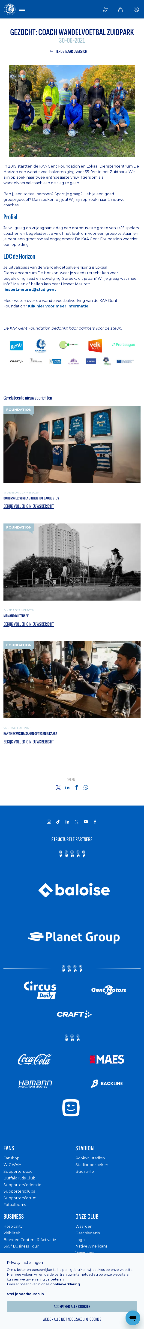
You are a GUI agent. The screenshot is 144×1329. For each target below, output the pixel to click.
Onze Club (87, 1216)
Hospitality (13, 1226)
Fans (8, 1148)
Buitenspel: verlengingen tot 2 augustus (31, 498)
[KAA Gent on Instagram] (49, 821)
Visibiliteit (11, 1233)
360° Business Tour (21, 1246)
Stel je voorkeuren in (25, 1294)
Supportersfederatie (22, 1185)
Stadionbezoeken (91, 1165)
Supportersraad (18, 1171)
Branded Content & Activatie (29, 1240)
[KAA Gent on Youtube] (86, 821)
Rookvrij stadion (90, 1158)
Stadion (84, 1148)
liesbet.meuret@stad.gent (29, 289)
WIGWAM (12, 1165)
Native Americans (91, 1246)
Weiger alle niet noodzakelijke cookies (72, 1319)
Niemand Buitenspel (16, 615)
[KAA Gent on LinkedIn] (67, 821)
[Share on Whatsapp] (85, 787)
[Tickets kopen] (105, 9)
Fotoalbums (14, 1205)
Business (13, 1216)
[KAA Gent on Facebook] (95, 821)
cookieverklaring (65, 1284)
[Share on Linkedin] (67, 787)
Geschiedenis (87, 1233)
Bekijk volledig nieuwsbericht (28, 506)
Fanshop (11, 1158)
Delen (71, 779)
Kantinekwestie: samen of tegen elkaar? (30, 733)
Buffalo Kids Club (19, 1178)
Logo (80, 1240)
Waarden (84, 1226)
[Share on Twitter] (58, 787)
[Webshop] (120, 9)
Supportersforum (19, 1198)
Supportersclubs (19, 1191)
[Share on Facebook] (76, 787)
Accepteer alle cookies (72, 1306)
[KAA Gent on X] (76, 821)
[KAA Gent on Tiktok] (58, 821)
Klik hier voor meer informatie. (58, 306)
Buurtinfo (84, 1171)
